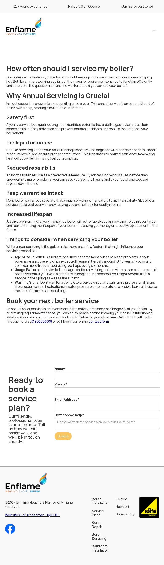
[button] (154, 30)
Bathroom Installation (100, 548)
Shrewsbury (125, 514)
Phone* (61, 384)
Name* (60, 369)
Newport (122, 506)
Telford (121, 499)
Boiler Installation (100, 501)
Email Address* (67, 399)
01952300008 (41, 321)
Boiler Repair (97, 524)
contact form (99, 321)
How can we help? (69, 415)
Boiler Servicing (99, 536)
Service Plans (98, 513)
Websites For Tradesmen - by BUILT (32, 515)
